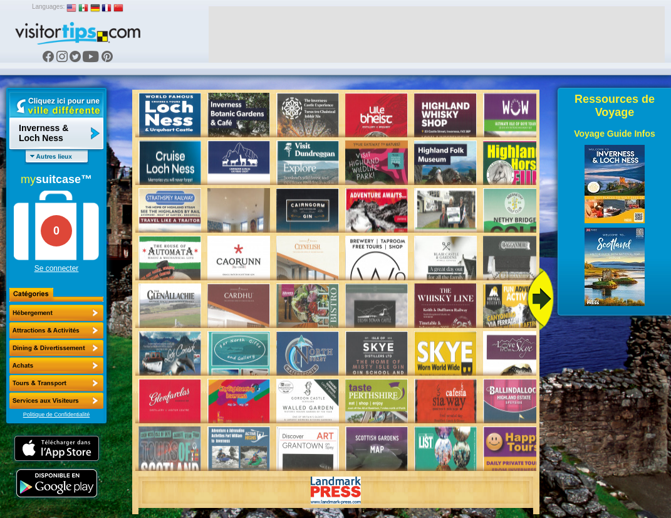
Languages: (48, 6)
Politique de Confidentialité (56, 414)
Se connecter (56, 268)
